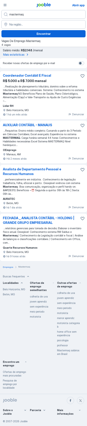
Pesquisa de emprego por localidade (10, 384)
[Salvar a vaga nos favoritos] (82, 76)
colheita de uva (39, 296)
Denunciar (76, 114)
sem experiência (39, 306)
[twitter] (80, 400)
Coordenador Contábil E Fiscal (27, 75)
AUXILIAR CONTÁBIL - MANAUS (27, 125)
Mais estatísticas (16, 54)
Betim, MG (9, 294)
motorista (35, 316)
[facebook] (70, 400)
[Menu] (5, 5)
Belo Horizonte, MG (14, 289)
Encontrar (44, 34)
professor (62, 345)
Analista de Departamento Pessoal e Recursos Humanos (32, 171)
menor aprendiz (65, 318)
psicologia (62, 340)
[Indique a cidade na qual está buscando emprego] (43, 24)
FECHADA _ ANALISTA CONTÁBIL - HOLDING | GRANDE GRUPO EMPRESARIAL (38, 220)
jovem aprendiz (38, 301)
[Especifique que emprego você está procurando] (43, 14)
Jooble (24, 421)
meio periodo (37, 311)
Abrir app (78, 5)
